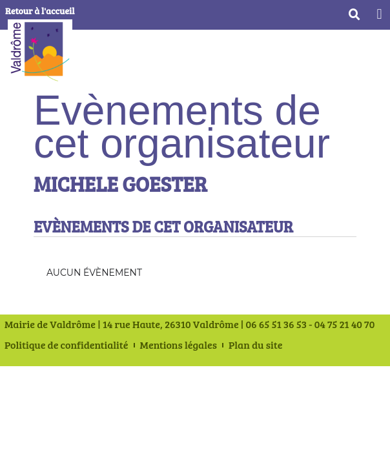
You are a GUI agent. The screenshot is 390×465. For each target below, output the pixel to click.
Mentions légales (178, 344)
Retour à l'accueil (39, 11)
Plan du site (256, 344)
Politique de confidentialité (66, 344)
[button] (379, 14)
